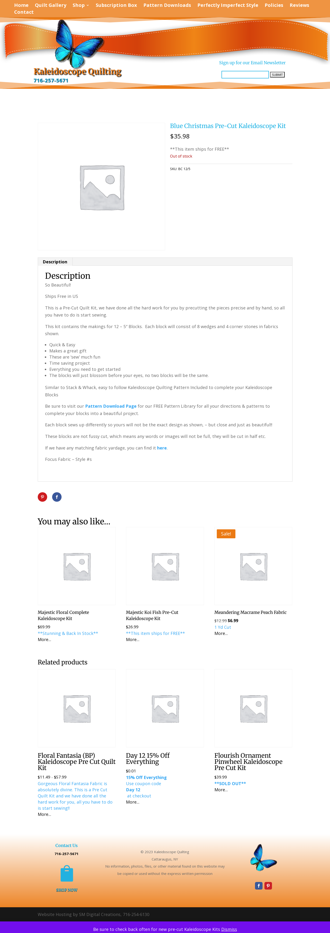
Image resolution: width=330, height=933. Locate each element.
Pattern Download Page (111, 406)
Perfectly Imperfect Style (227, 6)
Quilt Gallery (50, 6)
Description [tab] (55, 262)
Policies (274, 6)
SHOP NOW (66, 889)
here (161, 448)
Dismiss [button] (229, 929)
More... (44, 639)
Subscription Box (116, 6)
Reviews (299, 6)
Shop (79, 6)
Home (21, 6)
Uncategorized (218, 169)
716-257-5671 (50, 80)
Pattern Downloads (167, 6)
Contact (24, 12)
